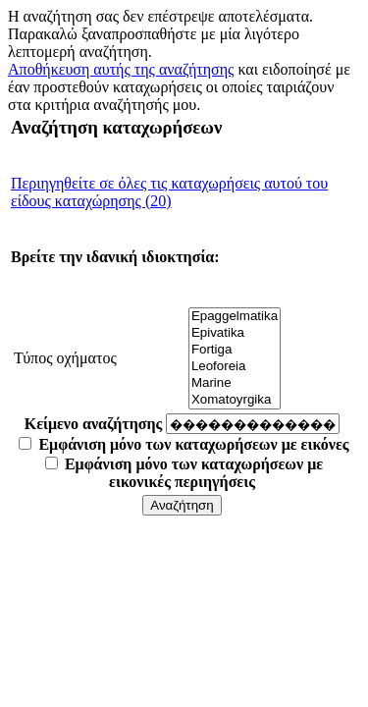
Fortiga (234, 350)
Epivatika (234, 333)
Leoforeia (234, 366)
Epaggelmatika (234, 316)
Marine (234, 383)
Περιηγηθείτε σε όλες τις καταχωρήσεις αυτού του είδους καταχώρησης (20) (169, 192)
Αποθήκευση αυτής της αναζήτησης (121, 69)
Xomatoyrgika (234, 400)
